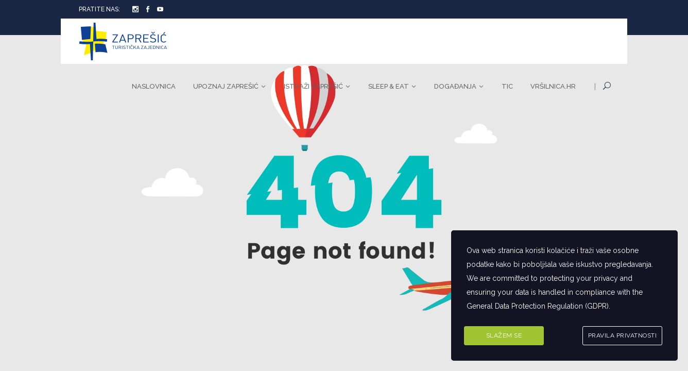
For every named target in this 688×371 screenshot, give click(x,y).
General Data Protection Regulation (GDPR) (538, 306)
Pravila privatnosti (622, 335)
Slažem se (504, 335)
